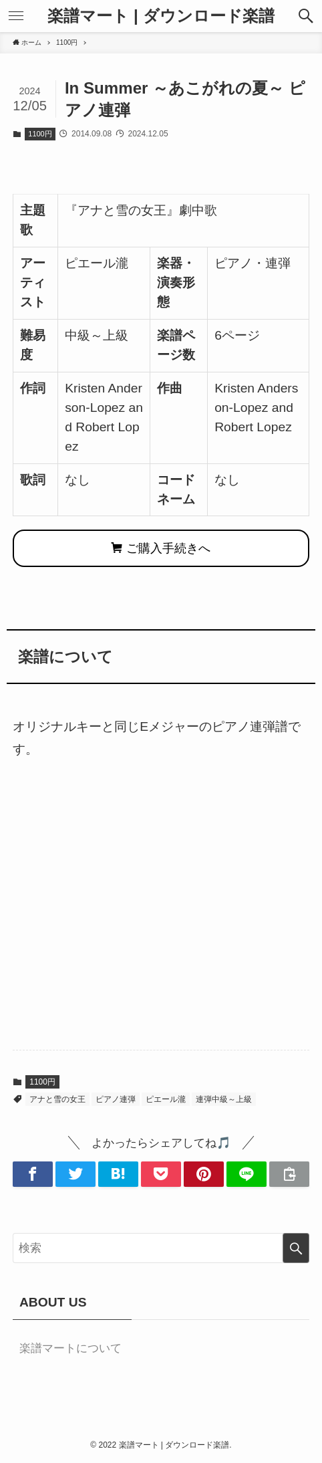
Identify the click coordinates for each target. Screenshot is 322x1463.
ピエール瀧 (166, 1099)
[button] (306, 16)
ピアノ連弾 (116, 1099)
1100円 (39, 134)
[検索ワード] (161, 1248)
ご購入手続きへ (160, 548)
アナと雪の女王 (57, 1099)
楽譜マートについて (70, 1348)
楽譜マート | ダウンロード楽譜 (160, 16)
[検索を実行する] (296, 1248)
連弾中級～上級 (224, 1099)
